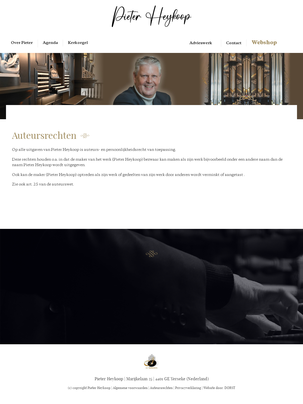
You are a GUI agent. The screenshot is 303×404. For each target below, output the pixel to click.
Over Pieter (22, 43)
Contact (233, 43)
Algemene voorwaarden (130, 388)
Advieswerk (201, 43)
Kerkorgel (78, 43)
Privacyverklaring (188, 388)
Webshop (264, 43)
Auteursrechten (161, 388)
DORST (229, 388)
